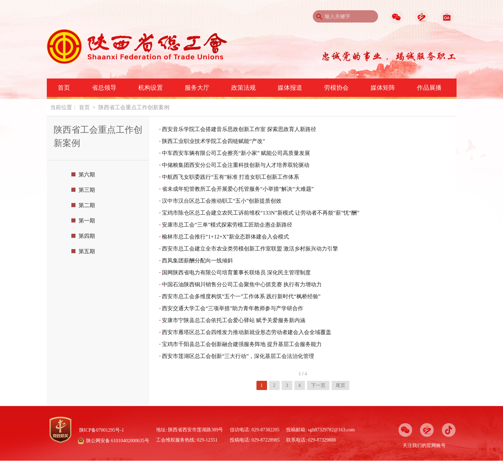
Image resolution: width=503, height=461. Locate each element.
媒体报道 (290, 87)
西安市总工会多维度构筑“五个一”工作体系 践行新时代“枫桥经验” (240, 296)
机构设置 (150, 87)
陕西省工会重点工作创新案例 (133, 107)
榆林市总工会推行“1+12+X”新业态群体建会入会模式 (224, 237)
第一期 (83, 221)
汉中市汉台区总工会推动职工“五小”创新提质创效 (220, 201)
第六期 (83, 174)
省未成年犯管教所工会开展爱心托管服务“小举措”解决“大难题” (236, 189)
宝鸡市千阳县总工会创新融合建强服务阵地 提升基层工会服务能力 (240, 344)
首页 (64, 87)
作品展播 (429, 87)
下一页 (318, 385)
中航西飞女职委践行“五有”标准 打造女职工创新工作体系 (229, 177)
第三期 (83, 190)
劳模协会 (336, 87)
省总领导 (104, 87)
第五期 (83, 251)
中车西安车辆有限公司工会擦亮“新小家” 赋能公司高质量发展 (234, 153)
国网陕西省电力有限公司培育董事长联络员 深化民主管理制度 (235, 272)
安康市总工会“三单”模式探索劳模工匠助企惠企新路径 (226, 225)
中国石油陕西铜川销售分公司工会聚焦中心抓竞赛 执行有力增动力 (240, 284)
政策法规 (243, 87)
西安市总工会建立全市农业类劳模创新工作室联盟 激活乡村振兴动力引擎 (248, 248)
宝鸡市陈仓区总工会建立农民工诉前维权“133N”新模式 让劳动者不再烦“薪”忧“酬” (259, 213)
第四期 (83, 236)
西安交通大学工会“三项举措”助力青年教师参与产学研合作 (231, 308)
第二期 (83, 205)
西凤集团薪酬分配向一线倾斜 (196, 260)
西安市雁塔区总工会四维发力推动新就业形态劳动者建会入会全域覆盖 (245, 332)
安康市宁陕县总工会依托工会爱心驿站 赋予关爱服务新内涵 (232, 320)
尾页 (340, 385)
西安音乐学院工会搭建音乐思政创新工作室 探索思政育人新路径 (238, 129)
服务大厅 (197, 87)
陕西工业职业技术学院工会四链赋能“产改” (212, 141)
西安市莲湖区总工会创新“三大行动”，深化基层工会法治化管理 (237, 356)
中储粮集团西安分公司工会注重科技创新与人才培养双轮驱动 (234, 165)
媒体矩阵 (383, 87)
